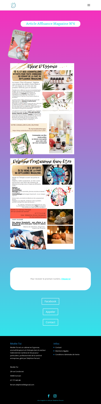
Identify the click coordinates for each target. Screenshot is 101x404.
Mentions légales (62, 351)
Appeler (50, 312)
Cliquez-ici (65, 279)
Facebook (50, 301)
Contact (50, 322)
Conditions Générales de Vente (67, 354)
